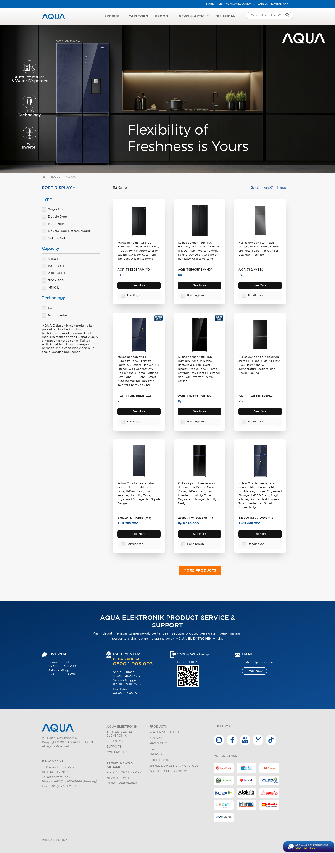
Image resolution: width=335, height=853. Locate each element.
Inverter (51, 308)
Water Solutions (165, 732)
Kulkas (71, 177)
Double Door (54, 216)
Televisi (156, 754)
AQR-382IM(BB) (250, 269)
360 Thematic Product (169, 771)
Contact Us (116, 752)
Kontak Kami (280, 4)
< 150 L (50, 259)
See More (138, 285)
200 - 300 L (54, 273)
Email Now (254, 671)
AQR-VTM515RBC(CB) (134, 518)
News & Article (194, 16)
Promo (162, 16)
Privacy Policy (54, 840)
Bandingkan (132, 296)
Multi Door (53, 224)
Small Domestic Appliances (173, 765)
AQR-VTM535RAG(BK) (195, 518)
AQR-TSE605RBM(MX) (195, 269)
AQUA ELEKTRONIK (121, 726)
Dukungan (226, 16)
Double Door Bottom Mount (66, 231)
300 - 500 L (54, 280)
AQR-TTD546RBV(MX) (255, 395)
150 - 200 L (53, 266)
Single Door (54, 209)
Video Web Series (121, 783)
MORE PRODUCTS (200, 570)
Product (56, 177)
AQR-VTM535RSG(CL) (255, 518)
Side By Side (54, 238)
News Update (118, 778)
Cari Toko (138, 16)
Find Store (116, 741)
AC (151, 748)
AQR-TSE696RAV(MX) (134, 269)
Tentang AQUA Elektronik (235, 4)
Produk (111, 16)
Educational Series (124, 772)
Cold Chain (159, 760)
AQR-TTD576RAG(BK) (195, 395)
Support (113, 746)
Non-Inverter (55, 315)
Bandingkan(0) (262, 187)
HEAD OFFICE (52, 760)
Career (263, 4)
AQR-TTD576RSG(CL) (134, 395)
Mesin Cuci (158, 743)
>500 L (50, 287)
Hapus (282, 187)
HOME (210, 4)
